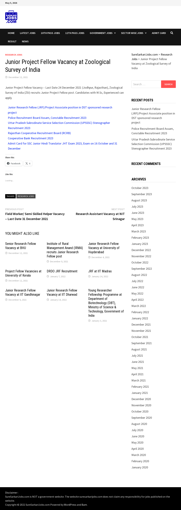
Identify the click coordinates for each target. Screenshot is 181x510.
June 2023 (137, 213)
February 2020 (140, 461)
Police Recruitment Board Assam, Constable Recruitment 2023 (47, 118)
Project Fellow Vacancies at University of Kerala (23, 273)
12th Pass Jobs (74, 33)
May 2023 (137, 219)
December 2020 (141, 399)
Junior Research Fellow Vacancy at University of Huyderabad (104, 248)
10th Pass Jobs (50, 33)
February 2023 (140, 237)
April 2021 (137, 374)
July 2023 (137, 206)
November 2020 (141, 405)
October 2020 (139, 411)
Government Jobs (101, 33)
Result (12, 41)
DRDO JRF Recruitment (62, 271)
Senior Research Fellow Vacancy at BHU (20, 246)
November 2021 (141, 331)
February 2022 (140, 312)
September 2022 (141, 269)
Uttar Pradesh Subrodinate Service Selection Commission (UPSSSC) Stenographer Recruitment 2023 (153, 143)
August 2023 (139, 200)
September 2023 (141, 194)
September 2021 (141, 343)
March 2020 (138, 455)
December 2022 (141, 250)
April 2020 (137, 449)
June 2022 (137, 287)
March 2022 (138, 306)
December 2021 (141, 324)
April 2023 (137, 225)
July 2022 (137, 281)
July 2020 (137, 430)
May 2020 (137, 442)
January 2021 (139, 393)
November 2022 (141, 256)
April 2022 (137, 300)
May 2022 (137, 293)
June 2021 (137, 362)
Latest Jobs (27, 33)
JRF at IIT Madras (100, 271)
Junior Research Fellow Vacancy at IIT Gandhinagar (22, 292)
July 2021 (137, 355)
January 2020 (139, 467)
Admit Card (159, 33)
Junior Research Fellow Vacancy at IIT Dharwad (62, 292)
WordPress (70, 504)
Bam (84, 504)
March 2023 (138, 231)
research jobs (26, 196)
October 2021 (139, 337)
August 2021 (139, 349)
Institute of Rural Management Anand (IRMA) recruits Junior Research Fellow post (65, 250)
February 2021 (140, 386)
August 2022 (139, 275)
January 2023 (139, 244)
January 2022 (139, 318)
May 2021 (137, 368)
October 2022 (139, 262)
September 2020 (141, 418)
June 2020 (137, 436)
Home (11, 33)
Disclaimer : (11, 492)
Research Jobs (13, 54)
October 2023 (139, 188)
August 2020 (139, 424)
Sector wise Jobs (132, 33)
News (25, 41)
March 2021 (138, 380)
